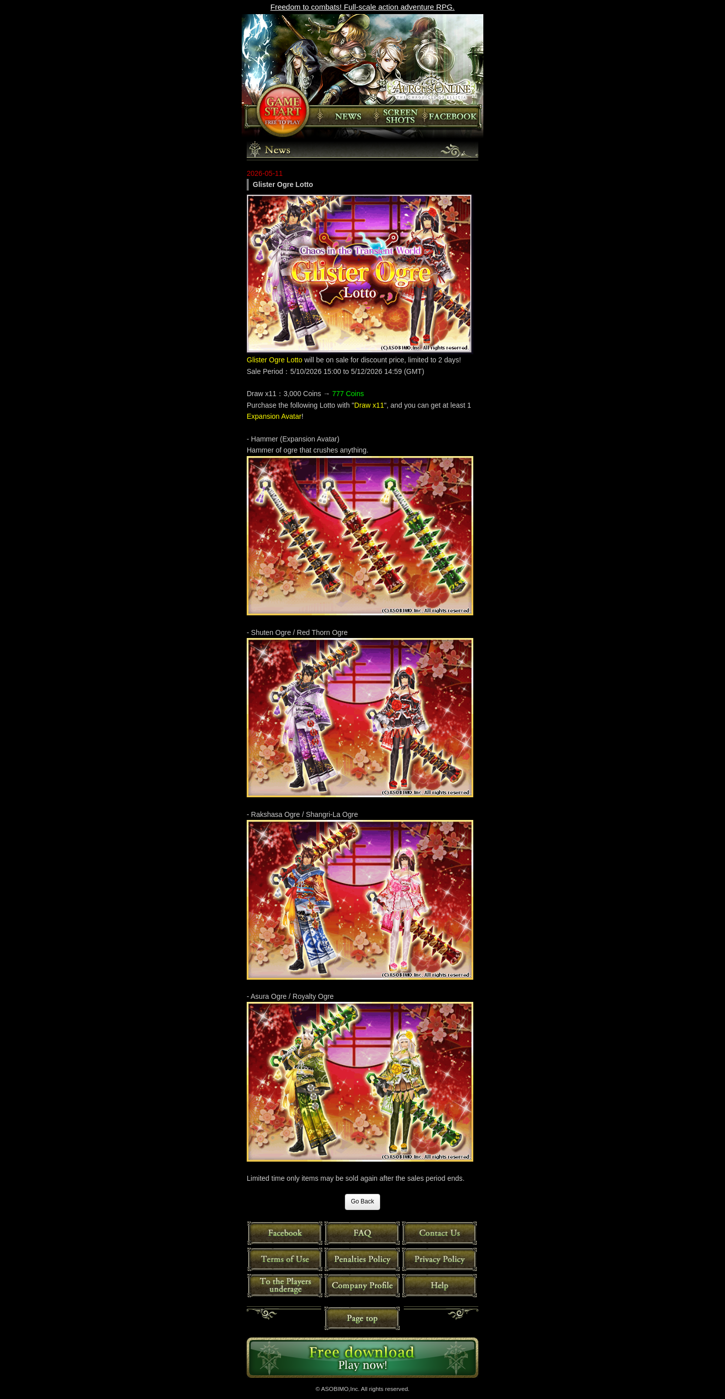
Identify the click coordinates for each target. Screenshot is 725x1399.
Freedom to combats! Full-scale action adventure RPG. (362, 7)
